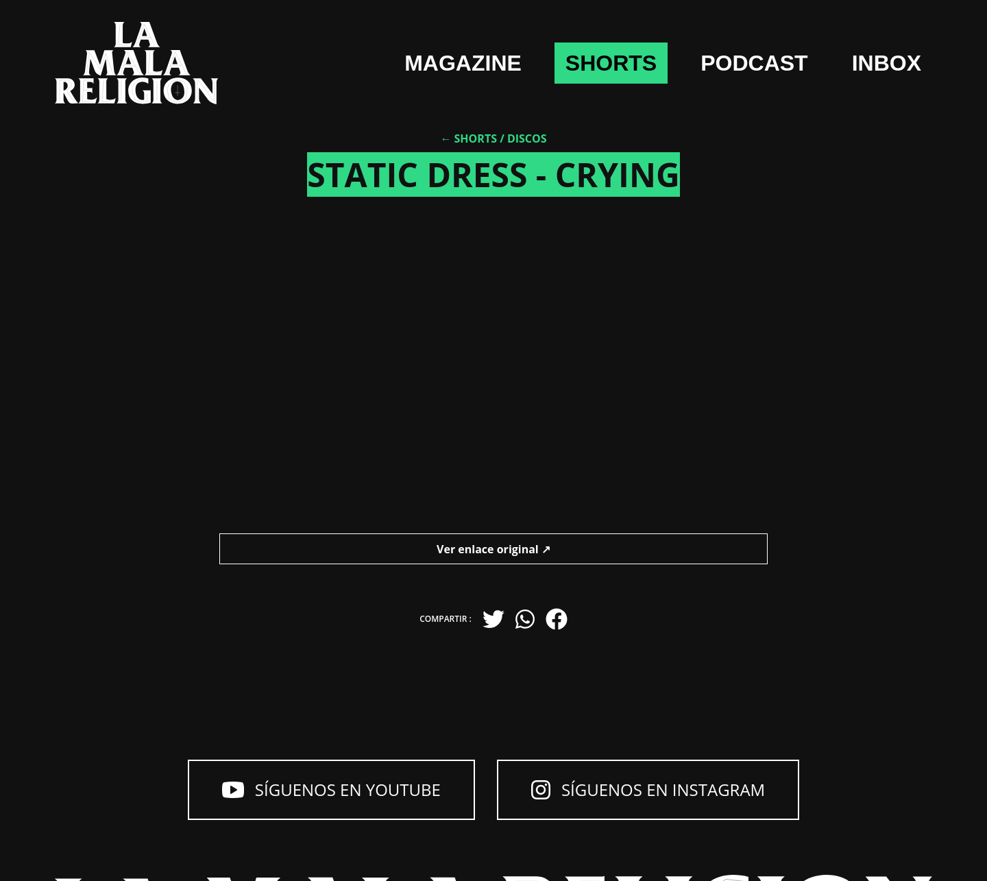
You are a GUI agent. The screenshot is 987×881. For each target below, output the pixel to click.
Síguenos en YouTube (331, 789)
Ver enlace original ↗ (493, 549)
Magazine (463, 63)
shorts (611, 63)
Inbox (886, 63)
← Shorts (468, 138)
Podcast (753, 63)
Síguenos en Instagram (648, 789)
